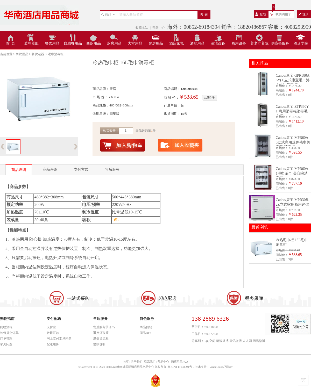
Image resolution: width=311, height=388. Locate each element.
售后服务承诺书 (104, 327)
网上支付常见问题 (59, 338)
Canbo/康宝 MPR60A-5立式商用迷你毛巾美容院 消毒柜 (293, 142)
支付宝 (51, 327)
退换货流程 (101, 338)
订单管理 (6, 338)
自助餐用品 (73, 43)
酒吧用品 (197, 43)
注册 (305, 14)
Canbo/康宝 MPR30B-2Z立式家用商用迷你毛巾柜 (292, 204)
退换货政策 (101, 333)
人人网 (247, 341)
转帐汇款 (53, 333)
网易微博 (259, 341)
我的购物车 (283, 14)
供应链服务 (280, 43)
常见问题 (6, 344)
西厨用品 (93, 43)
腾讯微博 (235, 341)
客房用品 (156, 43)
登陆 (263, 14)
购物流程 (6, 327)
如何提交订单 (9, 333)
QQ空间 (210, 341)
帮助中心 (158, 28)
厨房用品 (114, 43)
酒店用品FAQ (179, 361)
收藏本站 (142, 28)
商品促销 (146, 327)
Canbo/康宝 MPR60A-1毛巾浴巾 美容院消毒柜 (292, 173)
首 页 (10, 43)
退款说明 (99, 344)
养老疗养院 (259, 43)
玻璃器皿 (31, 43)
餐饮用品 (52, 43)
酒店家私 (176, 43)
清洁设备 (218, 43)
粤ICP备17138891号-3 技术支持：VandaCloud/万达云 (200, 366)
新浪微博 (222, 341)
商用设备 (238, 43)
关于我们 (136, 361)
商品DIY (145, 333)
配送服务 (53, 344)
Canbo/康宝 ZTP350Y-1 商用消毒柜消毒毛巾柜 (293, 111)
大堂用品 (135, 43)
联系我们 (150, 361)
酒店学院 (301, 43)
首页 (126, 361)
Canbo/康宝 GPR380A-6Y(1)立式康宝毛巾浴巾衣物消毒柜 (293, 80)
